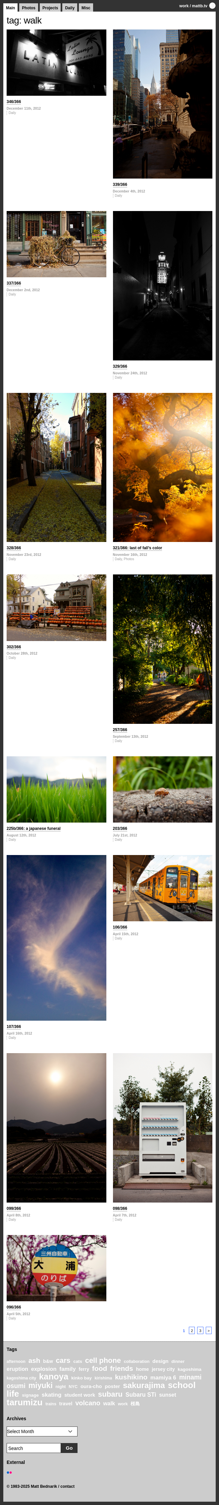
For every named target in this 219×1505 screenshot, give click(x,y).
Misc (86, 8)
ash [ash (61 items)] (34, 1360)
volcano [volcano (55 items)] (87, 1403)
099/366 (14, 1208)
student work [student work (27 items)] (79, 1395)
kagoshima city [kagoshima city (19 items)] (21, 1378)
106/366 (120, 927)
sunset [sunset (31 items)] (167, 1395)
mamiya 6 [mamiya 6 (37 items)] (163, 1377)
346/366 (14, 101)
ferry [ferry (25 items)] (84, 1369)
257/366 (120, 729)
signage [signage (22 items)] (30, 1395)
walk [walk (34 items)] (109, 1403)
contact (67, 1486)
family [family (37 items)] (67, 1369)
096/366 (14, 1307)
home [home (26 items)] (142, 1369)
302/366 (14, 647)
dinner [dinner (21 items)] (178, 1361)
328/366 (14, 548)
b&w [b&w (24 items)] (48, 1361)
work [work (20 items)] (123, 1404)
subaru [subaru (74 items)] (110, 1394)
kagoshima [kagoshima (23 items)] (189, 1369)
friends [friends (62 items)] (121, 1368)
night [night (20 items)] (61, 1386)
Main (10, 8)
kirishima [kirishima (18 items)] (103, 1378)
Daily (70, 8)
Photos (28, 8)
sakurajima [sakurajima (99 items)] (144, 1385)
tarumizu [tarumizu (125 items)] (24, 1402)
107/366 (14, 1026)
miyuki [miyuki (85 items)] (40, 1385)
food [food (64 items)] (99, 1368)
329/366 (120, 366)
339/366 (120, 184)
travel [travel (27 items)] (66, 1403)
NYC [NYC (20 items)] (73, 1386)
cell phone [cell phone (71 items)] (103, 1360)
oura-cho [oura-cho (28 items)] (91, 1386)
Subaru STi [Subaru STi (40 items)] (141, 1394)
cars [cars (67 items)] (63, 1361)
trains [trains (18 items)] (50, 1404)
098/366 (120, 1208)
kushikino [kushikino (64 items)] (131, 1377)
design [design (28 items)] (160, 1361)
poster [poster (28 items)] (112, 1386)
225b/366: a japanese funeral (34, 828)
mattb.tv (199, 6)
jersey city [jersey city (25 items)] (163, 1369)
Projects (50, 8)
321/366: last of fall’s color (137, 548)
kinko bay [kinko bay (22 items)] (81, 1377)
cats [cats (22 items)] (77, 1361)
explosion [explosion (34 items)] (44, 1369)
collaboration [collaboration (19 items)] (136, 1361)
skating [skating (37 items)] (52, 1395)
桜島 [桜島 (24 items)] (135, 1403)
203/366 (120, 828)
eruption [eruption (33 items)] (17, 1369)
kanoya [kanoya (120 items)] (53, 1376)
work (184, 6)
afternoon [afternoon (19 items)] (16, 1361)
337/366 (14, 283)
